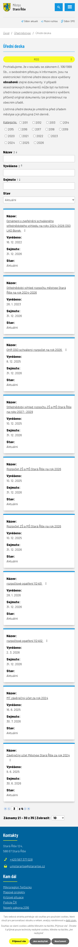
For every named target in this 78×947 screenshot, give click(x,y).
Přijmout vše (19, 941)
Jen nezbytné (40, 941)
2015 (11, 129)
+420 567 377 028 (21, 859)
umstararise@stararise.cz (27, 866)
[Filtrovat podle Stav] (39, 200)
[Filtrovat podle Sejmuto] (39, 186)
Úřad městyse (22, 33)
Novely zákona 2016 (16, 907)
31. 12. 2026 (14, 254)
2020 (11, 136)
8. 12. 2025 (14, 361)
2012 (39, 122)
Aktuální (12, 265)
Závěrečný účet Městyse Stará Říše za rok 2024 (38, 757)
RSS (53, 59)
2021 (25, 136)
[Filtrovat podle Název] (39, 158)
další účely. (71, 920)
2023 (54, 136)
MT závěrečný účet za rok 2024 (27, 698)
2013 (52, 122)
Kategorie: (10, 122)
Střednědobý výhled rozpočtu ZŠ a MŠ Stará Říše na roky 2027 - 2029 (39, 409)
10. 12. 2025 (14, 423)
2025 (26, 143)
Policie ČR (10, 902)
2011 (25, 122)
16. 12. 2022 (14, 242)
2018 (51, 129)
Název (9, 152)
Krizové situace (13, 897)
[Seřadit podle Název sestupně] (17, 153)
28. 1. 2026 (14, 595)
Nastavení (60, 941)
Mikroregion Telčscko (17, 887)
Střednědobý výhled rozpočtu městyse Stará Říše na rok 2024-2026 (36, 290)
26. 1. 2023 (14, 304)
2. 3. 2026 (13, 652)
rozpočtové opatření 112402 (28, 641)
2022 (39, 136)
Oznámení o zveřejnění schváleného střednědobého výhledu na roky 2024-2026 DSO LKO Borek (39, 225)
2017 (38, 129)
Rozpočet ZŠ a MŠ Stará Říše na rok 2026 (34, 469)
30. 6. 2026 (14, 783)
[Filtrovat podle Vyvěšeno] (39, 172)
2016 (24, 129)
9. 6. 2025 (13, 772)
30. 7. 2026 (14, 721)
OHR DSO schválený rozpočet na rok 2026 (37, 350)
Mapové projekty (14, 892)
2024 (11, 143)
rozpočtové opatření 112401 (27, 583)
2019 (65, 129)
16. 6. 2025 (14, 709)
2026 (40, 143)
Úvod (6, 33)
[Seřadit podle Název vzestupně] (17, 151)
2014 (66, 122)
